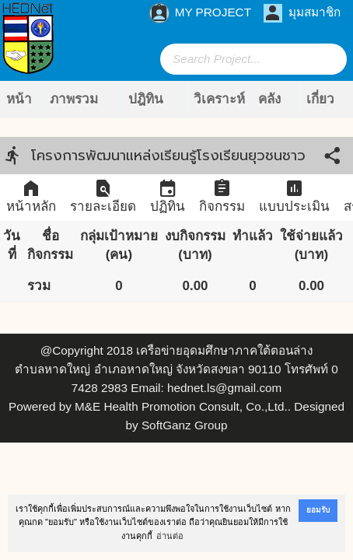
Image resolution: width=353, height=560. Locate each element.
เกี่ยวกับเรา (324, 105)
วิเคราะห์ (219, 99)
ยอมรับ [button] (318, 510)
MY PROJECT (200, 13)
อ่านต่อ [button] (169, 536)
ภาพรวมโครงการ (75, 105)
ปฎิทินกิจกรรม (151, 105)
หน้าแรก (19, 105)
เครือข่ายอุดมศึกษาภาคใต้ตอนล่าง (224, 350)
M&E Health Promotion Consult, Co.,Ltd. (181, 406)
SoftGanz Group (185, 425)
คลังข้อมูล (275, 105)
